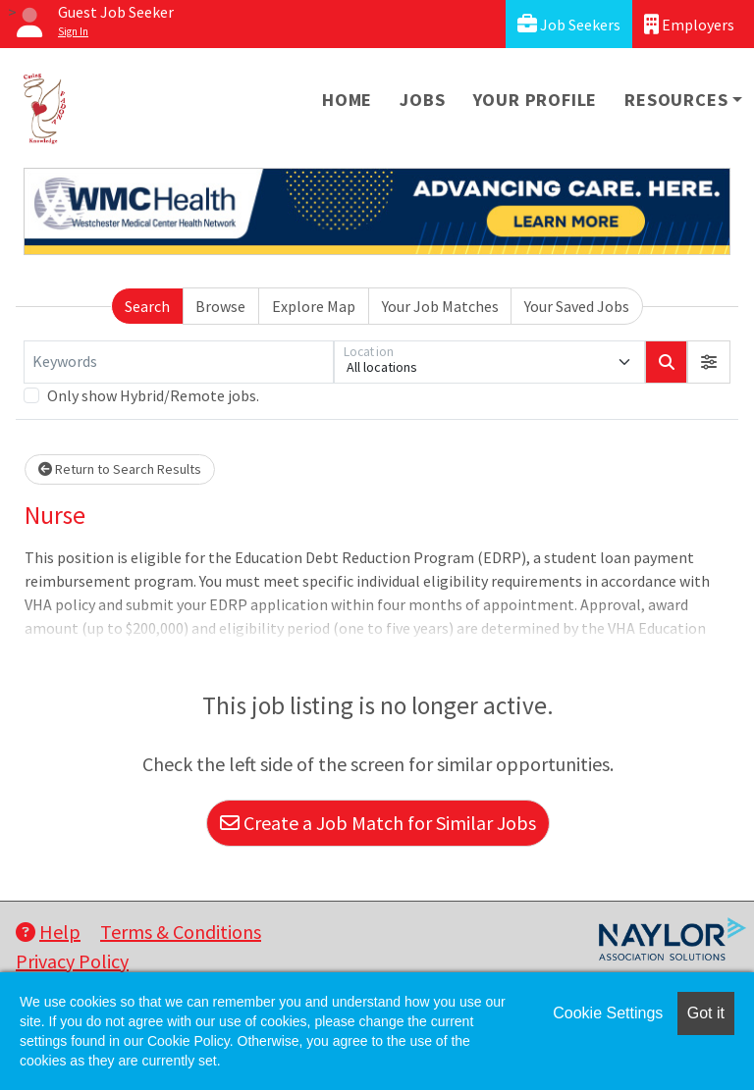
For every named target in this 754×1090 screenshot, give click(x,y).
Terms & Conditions (180, 931)
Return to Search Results (119, 469)
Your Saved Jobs (576, 306)
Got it (706, 1013)
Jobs (422, 99)
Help (48, 931)
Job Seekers (568, 24)
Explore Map (313, 306)
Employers (689, 24)
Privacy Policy (72, 961)
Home (347, 99)
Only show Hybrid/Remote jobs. (153, 395)
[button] (708, 362)
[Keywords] (179, 362)
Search (147, 306)
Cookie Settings (608, 1013)
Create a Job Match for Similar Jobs (378, 822)
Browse (220, 306)
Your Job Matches (440, 306)
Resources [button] (675, 99)
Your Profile (535, 99)
